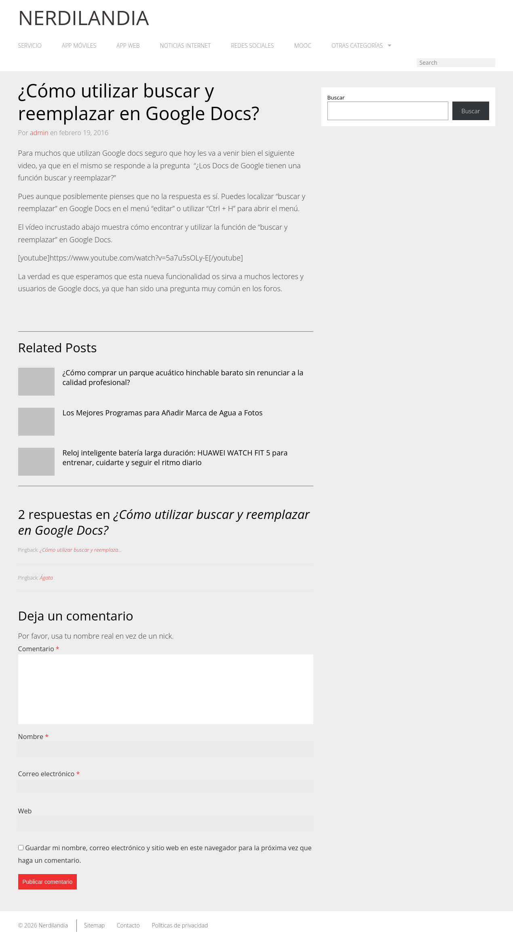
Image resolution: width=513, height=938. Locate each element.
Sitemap (94, 925)
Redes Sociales (252, 46)
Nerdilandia (53, 925)
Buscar (336, 97)
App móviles (79, 46)
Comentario (38, 648)
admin (39, 132)
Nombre (33, 736)
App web (127, 46)
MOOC (302, 46)
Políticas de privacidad (180, 925)
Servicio (30, 46)
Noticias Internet (185, 46)
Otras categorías (361, 46)
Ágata (46, 577)
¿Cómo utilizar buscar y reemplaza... (81, 549)
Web (25, 811)
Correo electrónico (49, 773)
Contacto (128, 925)
